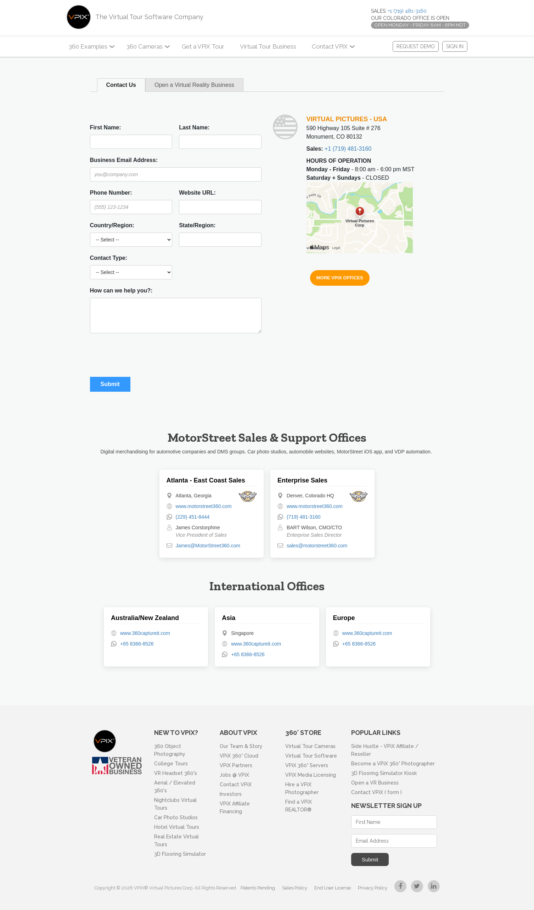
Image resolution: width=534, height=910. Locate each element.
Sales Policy (294, 888)
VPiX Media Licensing (310, 775)
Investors (231, 794)
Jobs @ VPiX (234, 775)
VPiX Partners (236, 765)
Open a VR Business (375, 783)
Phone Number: (111, 193)
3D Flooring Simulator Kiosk (384, 773)
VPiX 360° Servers (306, 765)
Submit (370, 859)
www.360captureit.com (145, 633)
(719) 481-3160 (304, 517)
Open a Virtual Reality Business (194, 85)
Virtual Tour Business (268, 46)
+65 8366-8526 (137, 644)
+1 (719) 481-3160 (407, 11)
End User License (332, 888)
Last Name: (194, 127)
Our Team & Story (241, 746)
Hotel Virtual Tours (176, 827)
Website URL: (197, 193)
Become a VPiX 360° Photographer (393, 763)
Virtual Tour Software (311, 756)
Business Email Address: (124, 160)
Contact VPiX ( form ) (376, 792)
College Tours (171, 763)
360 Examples (88, 46)
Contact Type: (108, 258)
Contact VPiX (330, 46)
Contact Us (121, 85)
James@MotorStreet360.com (208, 545)
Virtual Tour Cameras (310, 746)
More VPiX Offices (339, 277)
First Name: (105, 127)
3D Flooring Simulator (180, 854)
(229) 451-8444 (193, 517)
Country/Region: (112, 225)
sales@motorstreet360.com (317, 545)
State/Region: (197, 225)
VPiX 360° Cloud (239, 756)
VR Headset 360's (175, 773)
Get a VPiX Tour (203, 46)
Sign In (454, 46)
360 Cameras (145, 46)
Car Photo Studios (176, 817)
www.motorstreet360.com (204, 506)
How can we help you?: (121, 290)
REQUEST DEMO (416, 46)
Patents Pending (258, 888)
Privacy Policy (372, 888)
